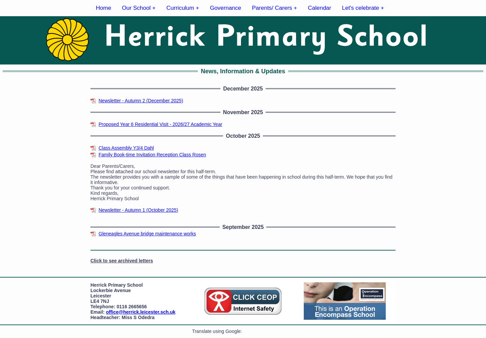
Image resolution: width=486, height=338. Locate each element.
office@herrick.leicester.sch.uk (141, 312)
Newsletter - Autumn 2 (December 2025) (141, 100)
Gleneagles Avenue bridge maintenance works (147, 233)
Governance (225, 8)
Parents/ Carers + (274, 8)
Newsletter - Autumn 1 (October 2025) (138, 210)
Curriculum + (182, 8)
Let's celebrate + (363, 8)
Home (103, 8)
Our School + (139, 8)
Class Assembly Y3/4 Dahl (126, 148)
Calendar (319, 8)
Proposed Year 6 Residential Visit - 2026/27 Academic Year (160, 124)
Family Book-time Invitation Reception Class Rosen (152, 154)
